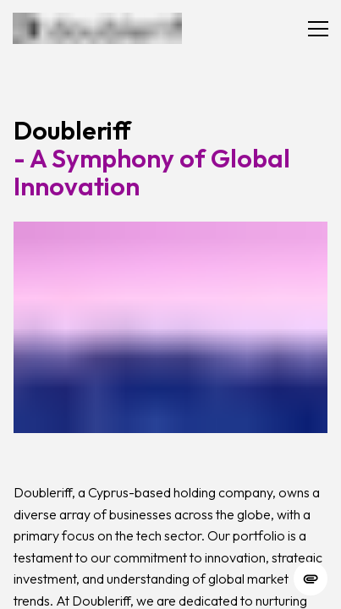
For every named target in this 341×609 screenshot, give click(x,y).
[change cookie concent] (310, 578)
